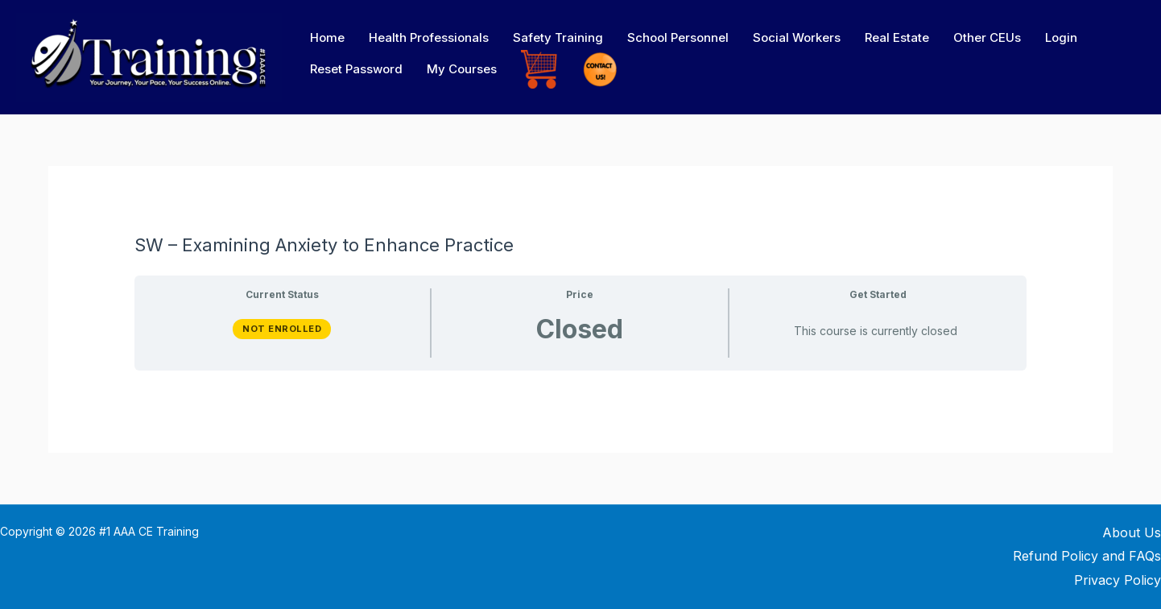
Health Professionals (429, 37)
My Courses (462, 69)
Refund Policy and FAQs (1087, 556)
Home (327, 37)
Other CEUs (987, 37)
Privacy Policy (1117, 580)
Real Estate (897, 37)
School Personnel (678, 37)
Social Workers (797, 37)
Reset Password (356, 69)
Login (1061, 37)
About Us (1131, 532)
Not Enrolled (281, 328)
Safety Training (558, 37)
